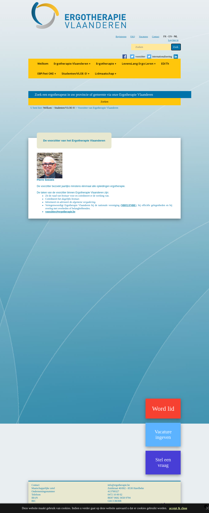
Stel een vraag (163, 462)
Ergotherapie (106, 63)
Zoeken (104, 101)
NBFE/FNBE (128, 205)
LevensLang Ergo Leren (139, 63)
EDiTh (165, 63)
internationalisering (162, 56)
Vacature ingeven (163, 434)
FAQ (132, 36)
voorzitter (140, 56)
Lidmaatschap (105, 73)
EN (170, 36)
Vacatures (143, 36)
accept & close (178, 508)
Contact (155, 36)
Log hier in (173, 40)
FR (164, 36)
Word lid (163, 408)
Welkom (42, 63)
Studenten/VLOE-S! (75, 73)
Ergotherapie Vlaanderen (72, 63)
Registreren (121, 36)
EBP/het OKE (46, 73)
